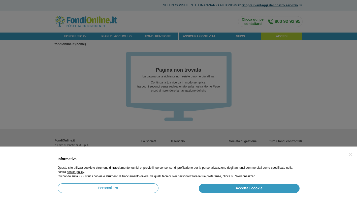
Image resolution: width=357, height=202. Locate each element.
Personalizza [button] (108, 188)
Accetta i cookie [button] (249, 188)
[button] (350, 155)
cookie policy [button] (75, 172)
